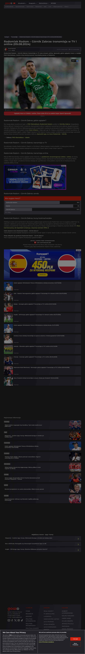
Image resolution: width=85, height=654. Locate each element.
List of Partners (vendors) (46, 642)
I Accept (75, 639)
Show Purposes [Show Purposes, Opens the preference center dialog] (75, 644)
